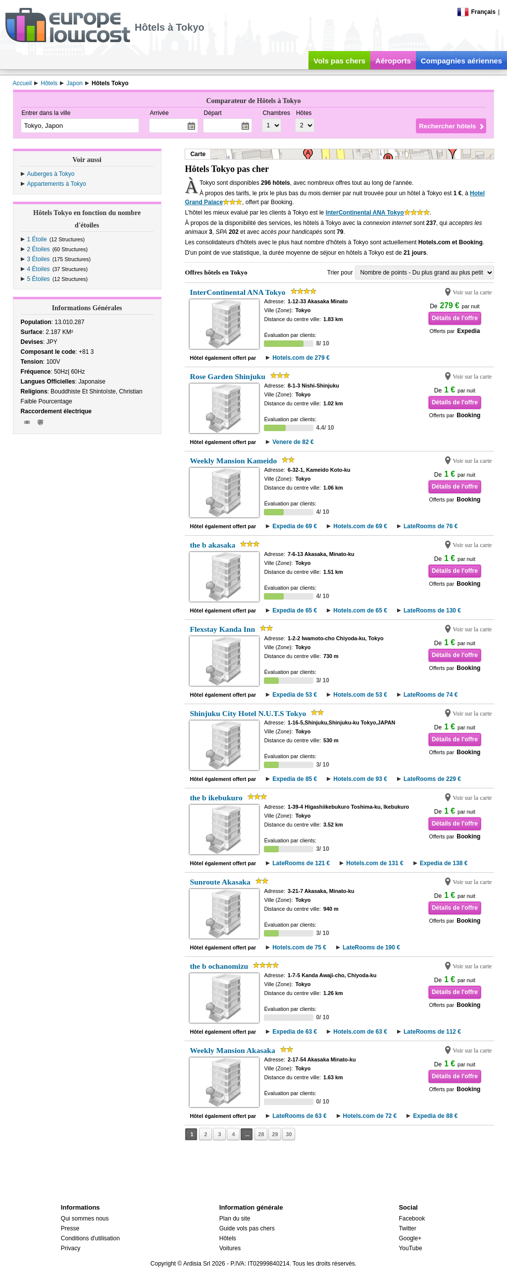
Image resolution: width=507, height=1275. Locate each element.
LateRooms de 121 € (301, 863)
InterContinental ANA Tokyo (365, 212)
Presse (70, 1228)
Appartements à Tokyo (56, 183)
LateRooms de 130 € (432, 610)
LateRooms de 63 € (299, 1115)
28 (261, 1134)
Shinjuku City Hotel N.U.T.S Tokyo (248, 713)
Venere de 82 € (292, 442)
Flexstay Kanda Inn (222, 629)
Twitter (407, 1228)
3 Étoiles (38, 259)
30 (289, 1134)
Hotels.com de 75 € (299, 947)
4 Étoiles (38, 269)
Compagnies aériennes (461, 60)
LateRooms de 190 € (371, 947)
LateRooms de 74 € (430, 694)
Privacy (70, 1248)
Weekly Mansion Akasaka (232, 1050)
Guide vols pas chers (247, 1228)
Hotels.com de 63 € (360, 1031)
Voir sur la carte (472, 292)
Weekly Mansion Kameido (233, 460)
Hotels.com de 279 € (300, 357)
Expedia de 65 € (294, 610)
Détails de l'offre (455, 318)
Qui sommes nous (85, 1218)
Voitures (230, 1248)
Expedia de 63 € (294, 1031)
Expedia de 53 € (294, 694)
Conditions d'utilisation (90, 1238)
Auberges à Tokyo (51, 173)
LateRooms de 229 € (432, 779)
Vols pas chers (339, 60)
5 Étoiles (38, 279)
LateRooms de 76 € (430, 526)
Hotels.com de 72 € (370, 1115)
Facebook (412, 1218)
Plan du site (235, 1218)
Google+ (410, 1238)
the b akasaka (212, 545)
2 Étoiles (38, 249)
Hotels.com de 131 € (374, 863)
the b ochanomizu (219, 966)
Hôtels (227, 1238)
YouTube (410, 1248)
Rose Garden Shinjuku (227, 376)
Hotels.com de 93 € (360, 779)
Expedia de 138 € (444, 863)
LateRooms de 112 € (432, 1031)
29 (275, 1134)
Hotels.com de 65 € (360, 610)
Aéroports (393, 60)
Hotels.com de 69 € (360, 526)
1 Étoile (37, 239)
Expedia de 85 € (294, 779)
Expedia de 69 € (294, 526)
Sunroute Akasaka (220, 882)
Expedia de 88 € (435, 1115)
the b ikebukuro (216, 797)
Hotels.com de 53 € (360, 694)
